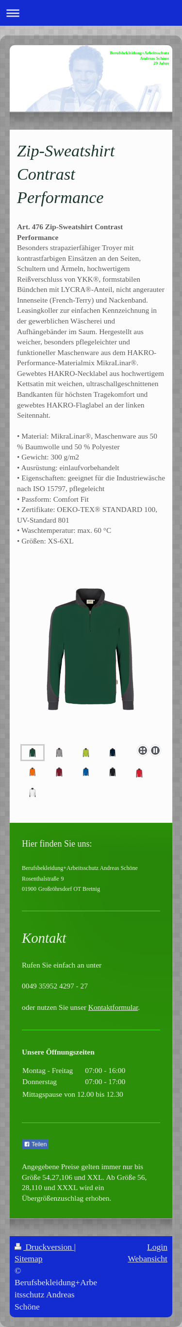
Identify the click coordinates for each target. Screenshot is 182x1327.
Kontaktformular (113, 1007)
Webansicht (147, 1258)
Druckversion (44, 1247)
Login (157, 1247)
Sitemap (29, 1258)
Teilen (35, 1144)
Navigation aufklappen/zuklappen (91, 12)
